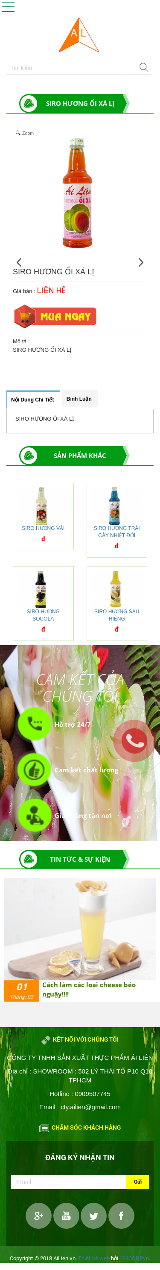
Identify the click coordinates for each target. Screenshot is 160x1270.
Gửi (138, 1181)
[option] (80, 940)
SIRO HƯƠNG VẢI (43, 528)
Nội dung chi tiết (32, 400)
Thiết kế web (94, 1258)
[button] (8, 7)
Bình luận (79, 399)
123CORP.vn (134, 1258)
